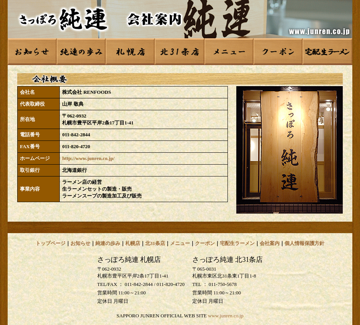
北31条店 (155, 243)
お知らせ (80, 243)
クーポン (205, 243)
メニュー (180, 243)
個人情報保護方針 (304, 243)
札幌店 (132, 243)
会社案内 (270, 243)
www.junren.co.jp (226, 315)
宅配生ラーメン (237, 243)
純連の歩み (107, 243)
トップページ (50, 243)
